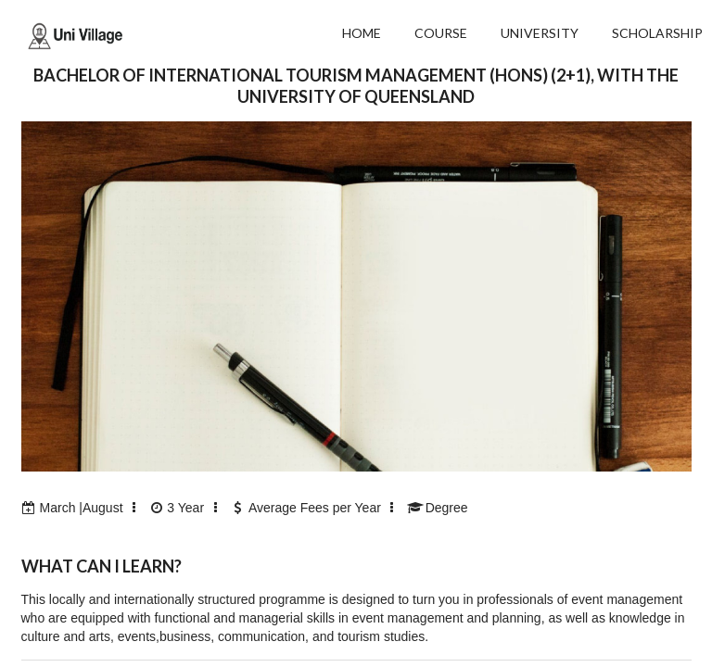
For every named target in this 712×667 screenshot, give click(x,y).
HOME (361, 33)
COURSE (440, 33)
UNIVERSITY (539, 33)
